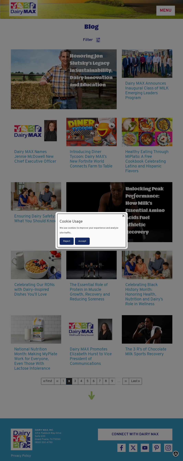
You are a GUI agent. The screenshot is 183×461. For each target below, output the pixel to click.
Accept (82, 241)
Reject (66, 241)
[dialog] (91, 230)
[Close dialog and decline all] (123, 216)
